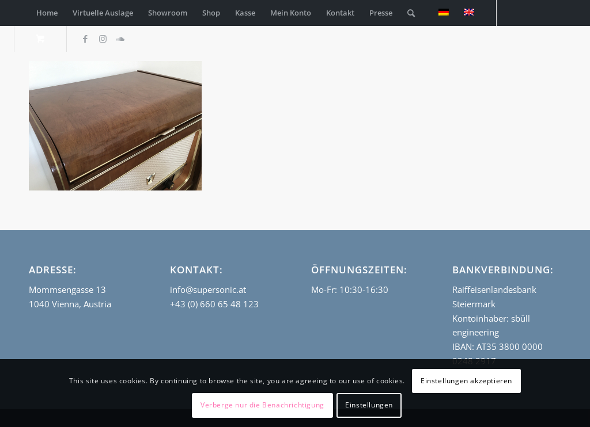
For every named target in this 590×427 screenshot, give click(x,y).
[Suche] (411, 13)
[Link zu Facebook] (85, 38)
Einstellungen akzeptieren (466, 381)
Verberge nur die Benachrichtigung (262, 405)
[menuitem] (47, 13)
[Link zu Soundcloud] (119, 38)
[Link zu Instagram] (102, 38)
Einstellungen (369, 405)
